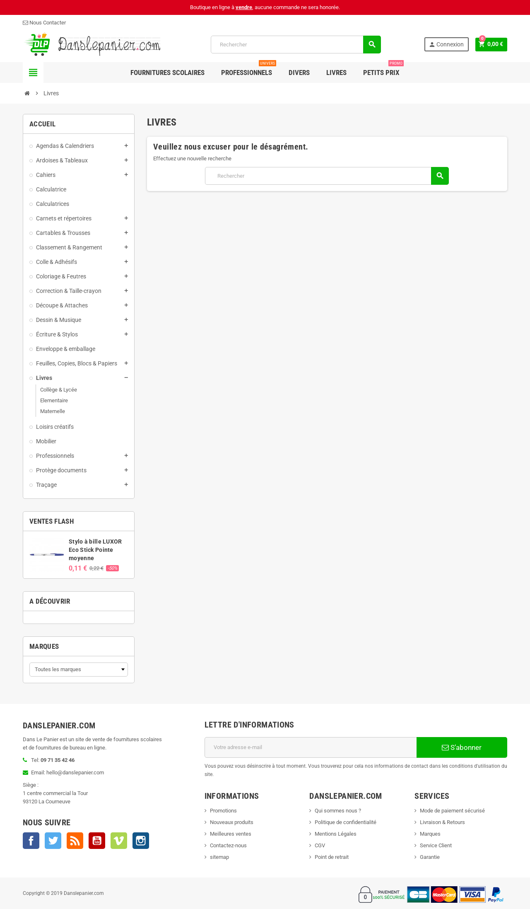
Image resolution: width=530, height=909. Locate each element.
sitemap (219, 857)
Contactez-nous (228, 845)
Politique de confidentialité (345, 822)
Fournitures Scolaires (167, 72)
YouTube (97, 840)
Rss (75, 840)
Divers (299, 72)
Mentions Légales (336, 834)
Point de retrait (332, 857)
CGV (320, 845)
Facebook (31, 840)
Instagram (140, 840)
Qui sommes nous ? (338, 810)
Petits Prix (383, 69)
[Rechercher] (295, 44)
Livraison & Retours (442, 822)
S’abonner (462, 747)
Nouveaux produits (231, 822)
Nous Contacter (44, 22)
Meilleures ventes (230, 834)
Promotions (223, 810)
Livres (336, 72)
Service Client (436, 845)
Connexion (445, 44)
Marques (44, 646)
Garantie (430, 857)
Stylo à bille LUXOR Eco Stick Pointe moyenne (95, 549)
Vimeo (119, 840)
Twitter (53, 840)
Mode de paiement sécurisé (452, 810)
